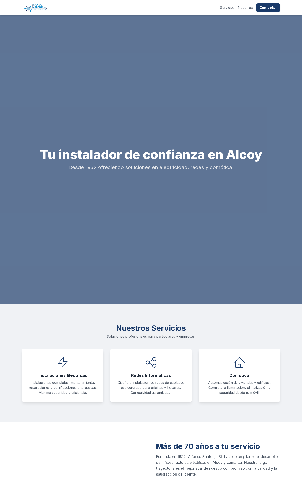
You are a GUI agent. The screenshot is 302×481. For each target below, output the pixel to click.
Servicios (227, 7)
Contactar (268, 7)
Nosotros (245, 7)
